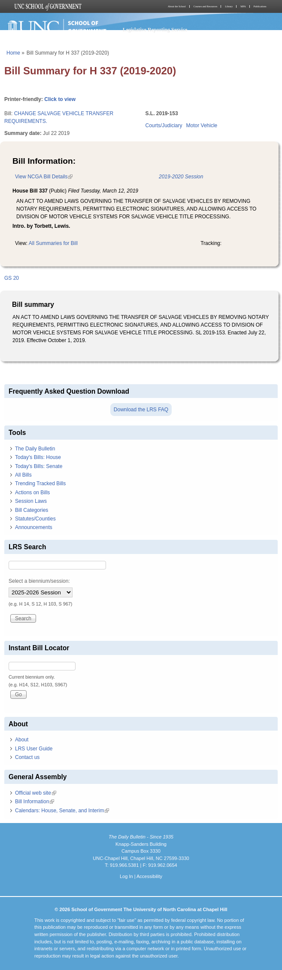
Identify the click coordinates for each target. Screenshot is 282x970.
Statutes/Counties (35, 519)
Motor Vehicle (202, 125)
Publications (260, 6)
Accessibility (149, 876)
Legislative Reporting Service (155, 30)
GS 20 (11, 278)
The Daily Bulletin (35, 449)
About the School (177, 6)
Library (229, 6)
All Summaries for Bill (53, 243)
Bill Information (34, 802)
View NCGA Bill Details (44, 177)
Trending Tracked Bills (40, 483)
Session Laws (31, 501)
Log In (126, 876)
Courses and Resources (206, 6)
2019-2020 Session (181, 177)
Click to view (60, 99)
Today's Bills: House (38, 457)
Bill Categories (31, 510)
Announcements (33, 527)
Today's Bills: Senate (38, 466)
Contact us (27, 757)
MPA (243, 6)
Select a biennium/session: (39, 581)
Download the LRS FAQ (141, 410)
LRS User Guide (33, 749)
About (21, 740)
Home (13, 53)
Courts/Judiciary (164, 125)
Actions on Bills (32, 493)
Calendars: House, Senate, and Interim (62, 811)
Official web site (35, 793)
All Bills (23, 475)
